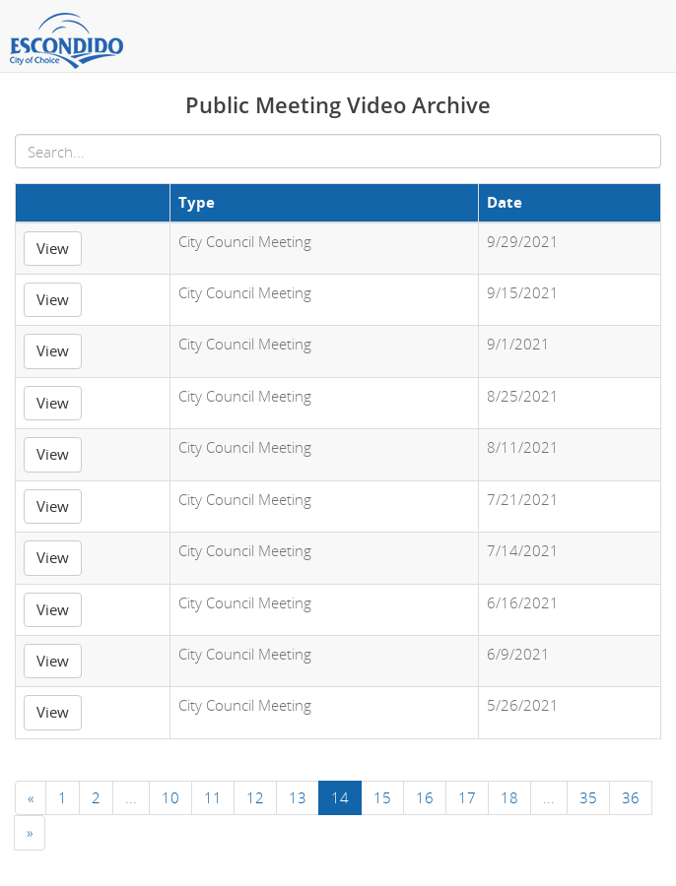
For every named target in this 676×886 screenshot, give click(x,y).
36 (631, 797)
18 (509, 797)
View (52, 248)
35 (588, 797)
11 (213, 797)
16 (425, 797)
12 (255, 797)
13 (297, 797)
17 (467, 797)
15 (382, 797)
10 (170, 797)
